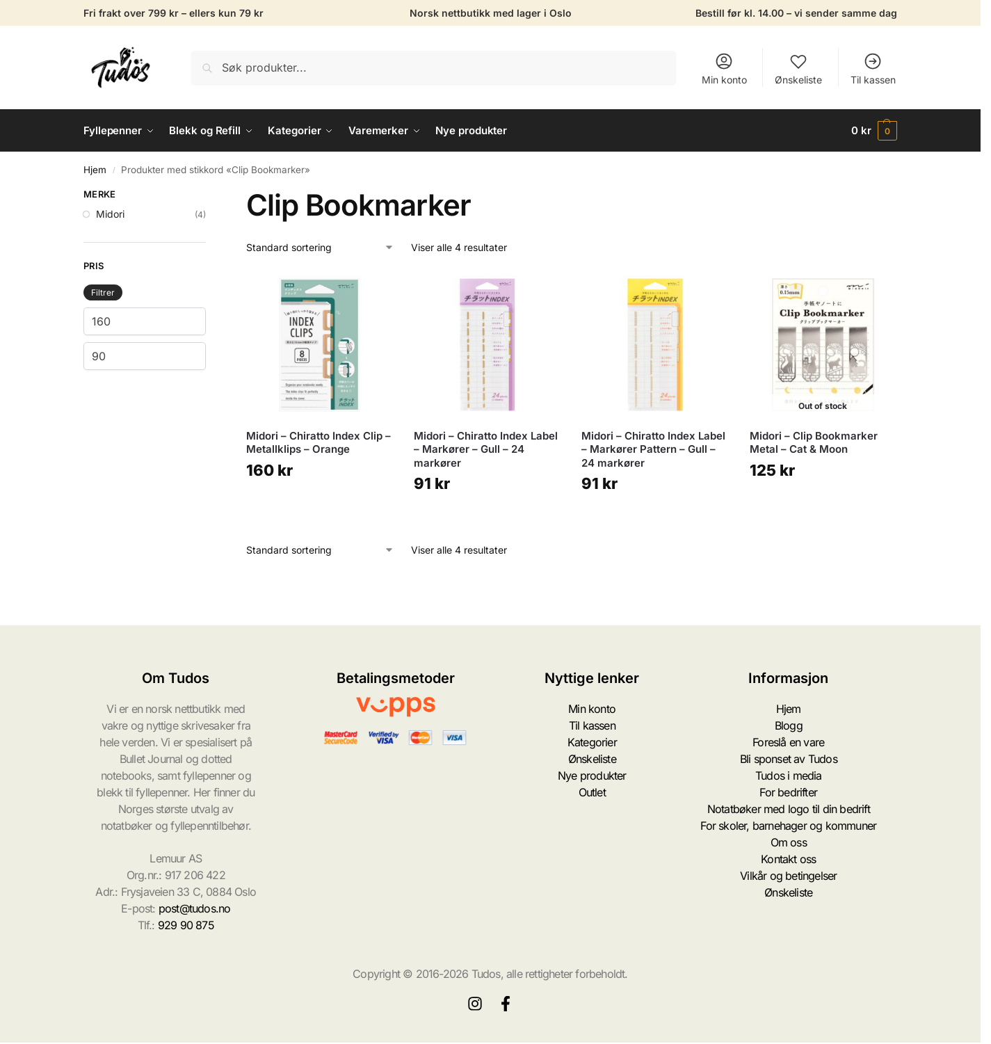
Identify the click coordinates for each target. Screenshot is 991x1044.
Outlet (592, 792)
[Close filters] (210, 196)
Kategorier (592, 742)
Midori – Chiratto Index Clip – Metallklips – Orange (318, 442)
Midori (110, 214)
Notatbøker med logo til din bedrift (788, 809)
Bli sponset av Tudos (788, 759)
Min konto (724, 68)
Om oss (789, 842)
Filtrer (103, 292)
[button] (874, 131)
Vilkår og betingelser (788, 876)
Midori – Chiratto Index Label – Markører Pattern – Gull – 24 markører (653, 449)
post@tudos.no (195, 908)
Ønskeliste (798, 68)
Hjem (94, 169)
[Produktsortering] (320, 247)
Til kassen (873, 68)
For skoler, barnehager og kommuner (788, 826)
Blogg (789, 725)
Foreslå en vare (788, 742)
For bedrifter (788, 792)
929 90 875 (186, 925)
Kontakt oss (788, 859)
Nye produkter (592, 775)
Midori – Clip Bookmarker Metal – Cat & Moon (814, 442)
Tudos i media (788, 775)
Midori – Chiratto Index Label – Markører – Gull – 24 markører (486, 449)
